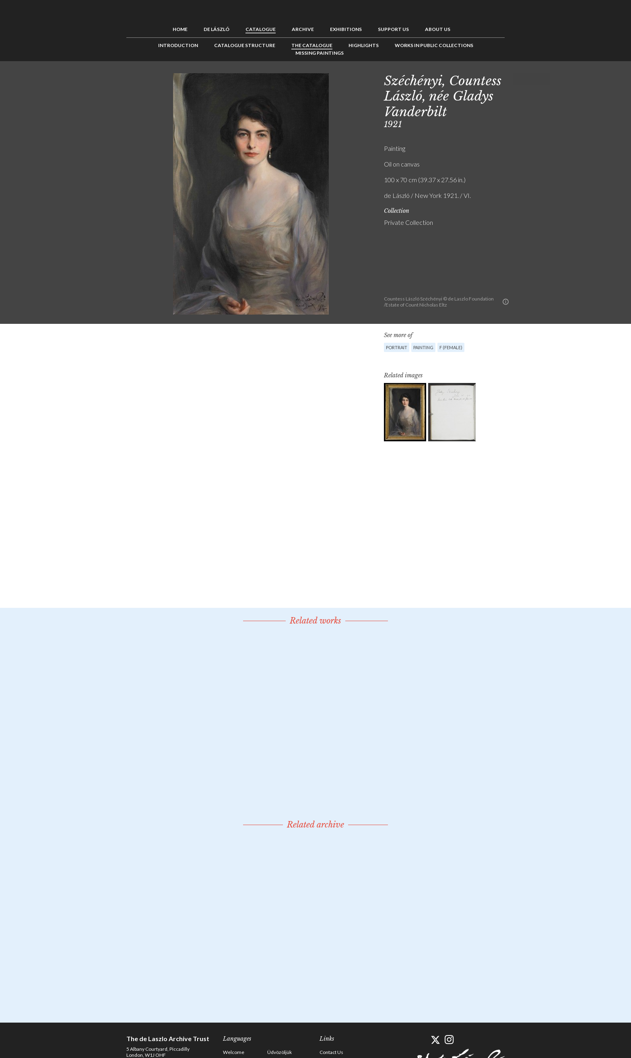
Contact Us (331, 1052)
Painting (423, 347)
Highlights (363, 45)
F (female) (450, 347)
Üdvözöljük (279, 1052)
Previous (519, 79)
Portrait (396, 347)
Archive (303, 29)
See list (531, 79)
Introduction (178, 45)
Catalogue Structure (244, 45)
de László (216, 29)
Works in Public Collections (434, 45)
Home (180, 29)
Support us (393, 29)
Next (544, 79)
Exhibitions (346, 29)
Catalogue (260, 29)
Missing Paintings (319, 53)
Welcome (233, 1052)
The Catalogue (311, 45)
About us (437, 29)
